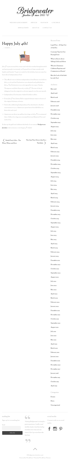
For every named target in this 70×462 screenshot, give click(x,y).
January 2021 (54, 357)
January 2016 (55, 373)
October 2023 (55, 219)
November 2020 (55, 365)
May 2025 (53, 139)
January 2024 (55, 206)
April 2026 (54, 93)
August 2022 (55, 277)
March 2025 (54, 148)
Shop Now (44, 23)
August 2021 (54, 327)
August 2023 (55, 227)
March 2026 (54, 97)
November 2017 (55, 369)
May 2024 (54, 189)
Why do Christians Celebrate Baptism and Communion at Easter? (58, 68)
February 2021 (55, 352)
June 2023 (54, 235)
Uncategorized (55, 405)
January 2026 (55, 106)
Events (7, 48)
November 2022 (55, 265)
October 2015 (55, 382)
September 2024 (56, 173)
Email (3, 425)
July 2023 (53, 231)
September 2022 (55, 273)
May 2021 (53, 340)
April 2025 (54, 143)
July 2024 (53, 181)
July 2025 (53, 131)
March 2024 (54, 198)
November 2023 (55, 214)
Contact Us (47, 28)
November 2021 (55, 315)
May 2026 (54, 89)
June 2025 (53, 135)
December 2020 (55, 361)
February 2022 (55, 302)
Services (34, 23)
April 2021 (54, 344)
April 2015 (54, 386)
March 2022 (54, 298)
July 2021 (53, 332)
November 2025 (55, 114)
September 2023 (55, 223)
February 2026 (55, 102)
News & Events (23, 28)
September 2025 (55, 122)
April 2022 (54, 294)
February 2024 (55, 202)
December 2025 (55, 110)
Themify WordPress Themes (42, 458)
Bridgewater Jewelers (34, 455)
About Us (35, 28)
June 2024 (54, 185)
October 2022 (55, 269)
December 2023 (55, 210)
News (52, 401)
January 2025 (55, 156)
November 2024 (55, 164)
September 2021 (55, 323)
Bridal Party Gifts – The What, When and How (11, 141)
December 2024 (55, 160)
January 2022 (55, 306)
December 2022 (55, 260)
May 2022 (53, 290)
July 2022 (53, 281)
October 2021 (55, 319)
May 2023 (53, 240)
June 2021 (53, 336)
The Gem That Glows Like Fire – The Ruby (36, 142)
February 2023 (55, 252)
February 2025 (55, 152)
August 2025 (55, 127)
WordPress (29, 458)
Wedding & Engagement (18, 23)
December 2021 (55, 311)
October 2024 (55, 168)
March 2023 (54, 248)
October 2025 (55, 118)
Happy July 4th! (15, 44)
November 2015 (55, 377)
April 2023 (54, 244)
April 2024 (54, 194)
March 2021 (54, 348)
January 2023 (55, 256)
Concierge (56, 23)
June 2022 (54, 286)
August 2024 (55, 177)
